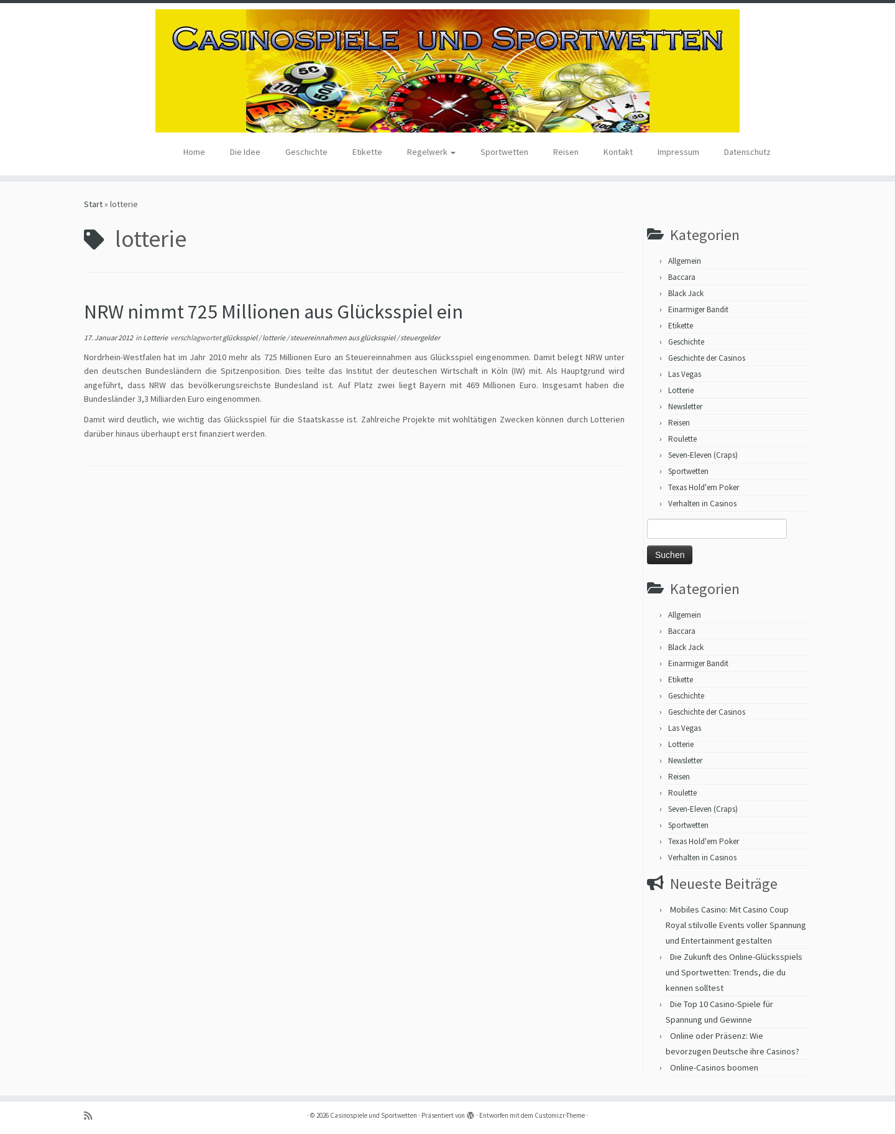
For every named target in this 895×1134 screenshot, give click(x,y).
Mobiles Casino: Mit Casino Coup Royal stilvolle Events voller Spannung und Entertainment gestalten (736, 925)
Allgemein (684, 261)
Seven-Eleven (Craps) (703, 455)
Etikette (367, 151)
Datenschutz (747, 151)
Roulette (682, 439)
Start (93, 204)
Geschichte (306, 151)
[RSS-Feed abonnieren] (92, 1115)
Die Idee (245, 151)
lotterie (274, 337)
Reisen (566, 151)
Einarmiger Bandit (698, 309)
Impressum (678, 151)
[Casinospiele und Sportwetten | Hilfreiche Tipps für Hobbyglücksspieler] (447, 70)
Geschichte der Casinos (706, 358)
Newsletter (685, 406)
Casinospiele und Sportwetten (373, 1115)
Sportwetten (504, 151)
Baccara (681, 277)
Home (194, 151)
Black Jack (686, 293)
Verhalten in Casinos (702, 503)
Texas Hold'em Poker (703, 487)
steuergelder (420, 337)
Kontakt (618, 151)
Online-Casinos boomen (714, 1067)
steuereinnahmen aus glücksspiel (343, 337)
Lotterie (156, 337)
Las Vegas (684, 374)
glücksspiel (241, 337)
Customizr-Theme (560, 1115)
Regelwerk (431, 151)
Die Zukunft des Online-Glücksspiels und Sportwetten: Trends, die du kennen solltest (734, 972)
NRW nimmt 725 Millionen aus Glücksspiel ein (273, 311)
